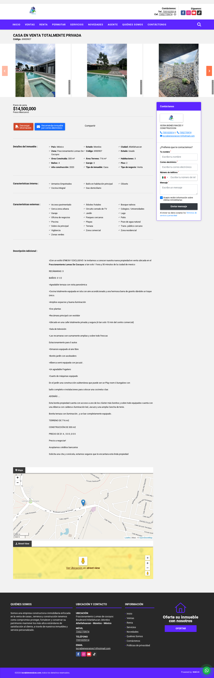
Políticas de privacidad (138, 645)
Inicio (16, 24)
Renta (43, 24)
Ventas (30, 24)
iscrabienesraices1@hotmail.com (179, 136)
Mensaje (164, 182)
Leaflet (127, 538)
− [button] (17, 483)
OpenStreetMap (145, 538)
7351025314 (169, 11)
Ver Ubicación (74, 568)
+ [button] (17, 478)
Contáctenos (157, 24)
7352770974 (165, 14)
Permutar (59, 24)
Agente (113, 24)
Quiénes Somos (132, 24)
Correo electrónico (169, 162)
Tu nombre (165, 151)
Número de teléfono (169, 172)
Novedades (95, 24)
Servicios (77, 24)
